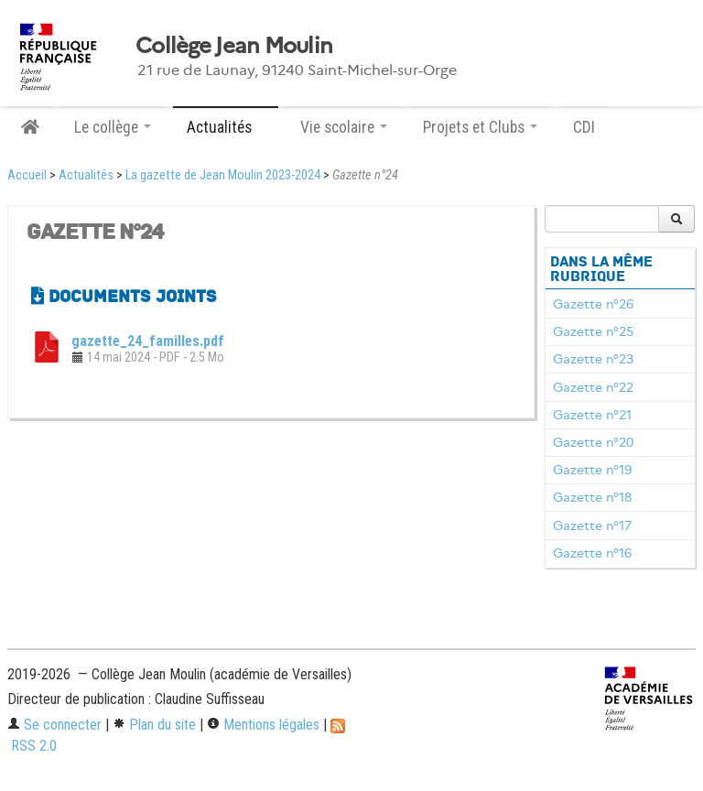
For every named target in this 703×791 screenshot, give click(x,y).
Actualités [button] (226, 127)
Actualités (86, 175)
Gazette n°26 (593, 304)
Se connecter (54, 724)
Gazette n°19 (592, 469)
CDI (584, 127)
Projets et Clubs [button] (480, 127)
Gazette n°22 (593, 387)
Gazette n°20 (593, 442)
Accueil (27, 175)
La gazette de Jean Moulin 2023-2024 (222, 175)
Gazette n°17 (592, 525)
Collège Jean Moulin (233, 45)
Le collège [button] (112, 127)
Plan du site (154, 724)
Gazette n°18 (592, 497)
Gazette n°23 (593, 359)
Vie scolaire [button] (343, 127)
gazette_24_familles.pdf (147, 341)
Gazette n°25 (593, 331)
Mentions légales (263, 724)
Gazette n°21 (592, 414)
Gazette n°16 (592, 553)
